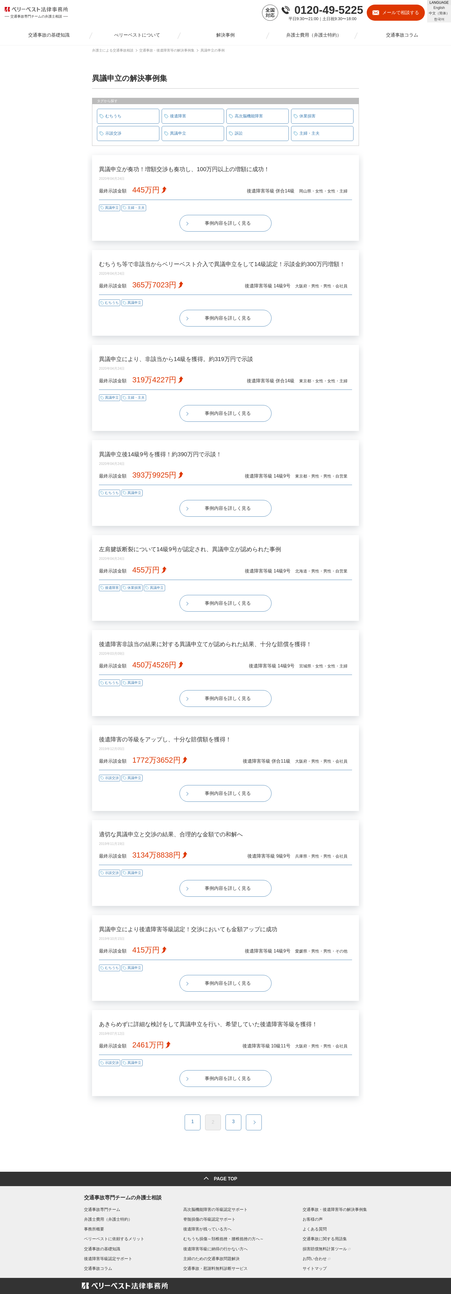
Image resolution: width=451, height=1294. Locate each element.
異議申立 (178, 133)
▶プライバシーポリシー (101, 1280)
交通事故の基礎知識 (100, 1208)
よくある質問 (317, 1188)
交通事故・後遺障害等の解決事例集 (337, 1169)
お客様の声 (315, 1178)
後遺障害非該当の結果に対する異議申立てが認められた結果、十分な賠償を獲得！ (205, 625)
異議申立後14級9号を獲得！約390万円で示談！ (160, 443)
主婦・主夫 (309, 133)
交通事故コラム (96, 1228)
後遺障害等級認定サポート (106, 1218)
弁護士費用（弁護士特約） (106, 1178)
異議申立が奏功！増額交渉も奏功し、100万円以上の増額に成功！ (184, 169)
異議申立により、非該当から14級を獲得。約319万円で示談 (176, 351)
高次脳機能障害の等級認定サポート (215, 1169)
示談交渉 (113, 133)
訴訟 (239, 133)
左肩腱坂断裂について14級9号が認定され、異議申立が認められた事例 (190, 534)
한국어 (439, 19)
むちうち (113, 116)
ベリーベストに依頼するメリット (112, 1198)
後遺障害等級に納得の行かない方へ (215, 1208)
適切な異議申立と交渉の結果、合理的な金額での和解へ (171, 807)
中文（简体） (439, 13)
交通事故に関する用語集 (327, 1198)
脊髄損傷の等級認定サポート (209, 1178)
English (439, 8)
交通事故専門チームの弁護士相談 (120, 1156)
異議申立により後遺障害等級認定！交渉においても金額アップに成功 (188, 899)
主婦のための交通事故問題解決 (211, 1218)
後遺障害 (178, 116)
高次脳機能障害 (249, 116)
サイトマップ (317, 1228)
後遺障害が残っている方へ (207, 1188)
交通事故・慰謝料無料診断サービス (215, 1228)
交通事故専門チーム (100, 1169)
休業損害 (307, 116)
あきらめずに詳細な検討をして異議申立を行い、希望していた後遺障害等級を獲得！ (208, 990)
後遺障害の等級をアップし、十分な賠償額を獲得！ (165, 716)
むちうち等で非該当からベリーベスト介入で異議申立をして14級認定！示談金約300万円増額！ (222, 260)
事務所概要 (92, 1188)
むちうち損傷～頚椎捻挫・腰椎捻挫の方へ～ (223, 1198)
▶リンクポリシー (137, 1280)
